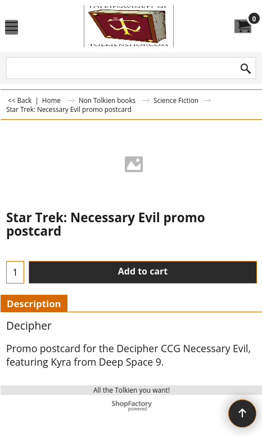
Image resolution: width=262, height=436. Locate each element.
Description (34, 303)
